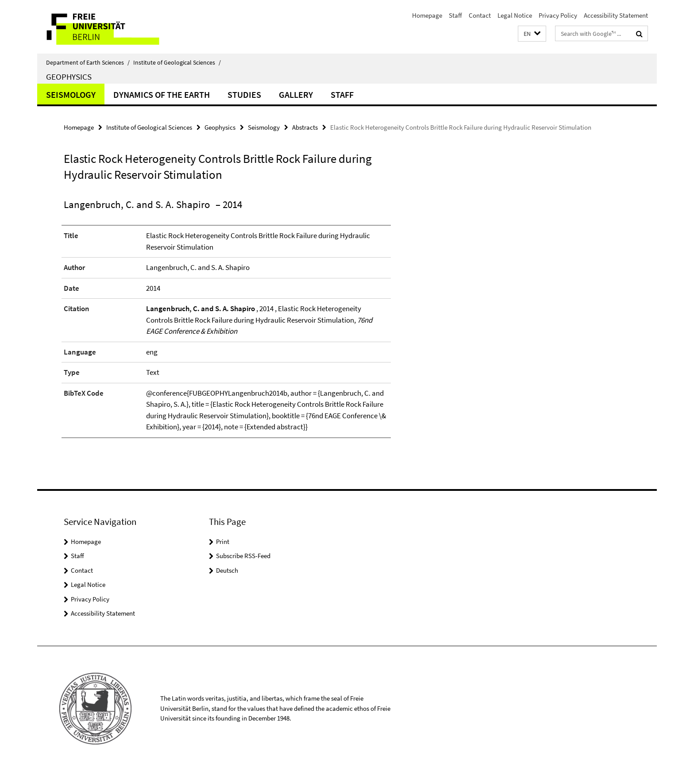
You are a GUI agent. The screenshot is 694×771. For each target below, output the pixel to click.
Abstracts (305, 127)
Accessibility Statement (616, 15)
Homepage (427, 15)
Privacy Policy (558, 15)
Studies (244, 94)
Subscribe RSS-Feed (243, 555)
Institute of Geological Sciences (177, 62)
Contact (480, 15)
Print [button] (222, 541)
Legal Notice (514, 15)
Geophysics (69, 76)
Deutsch (227, 570)
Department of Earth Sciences (88, 62)
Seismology (71, 94)
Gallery (296, 94)
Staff (455, 15)
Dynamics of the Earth (161, 94)
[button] (532, 34)
